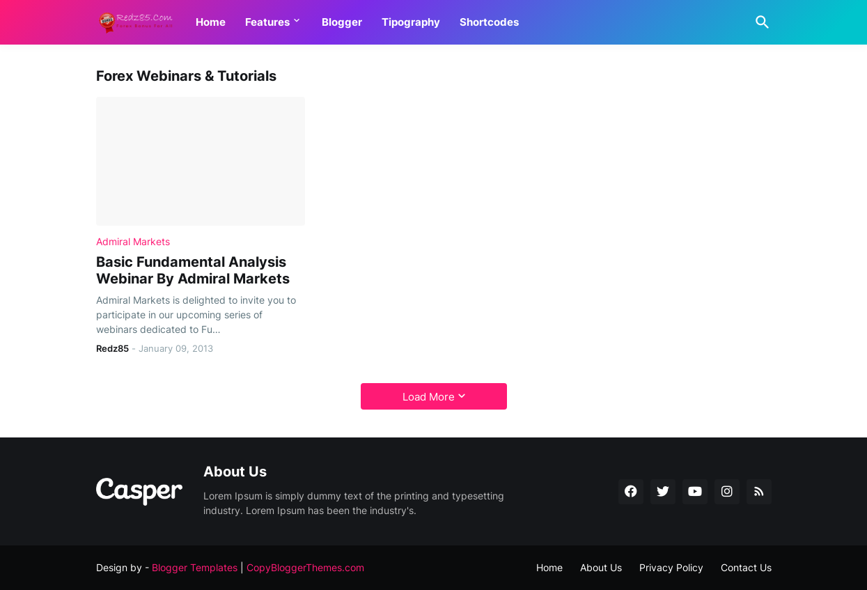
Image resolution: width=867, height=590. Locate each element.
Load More (429, 396)
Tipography (411, 22)
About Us (601, 567)
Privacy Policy (671, 567)
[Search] (760, 22)
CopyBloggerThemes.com (305, 567)
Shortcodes (489, 22)
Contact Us (746, 567)
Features (267, 22)
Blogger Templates (194, 567)
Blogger (342, 22)
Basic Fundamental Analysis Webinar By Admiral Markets (193, 270)
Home (211, 22)
